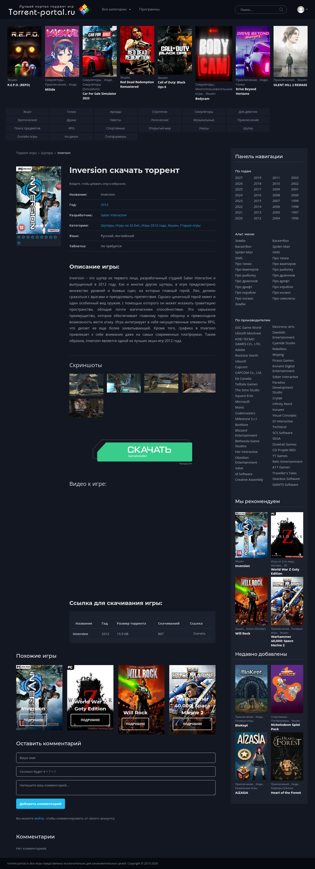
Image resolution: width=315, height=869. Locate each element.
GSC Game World (248, 327)
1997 (295, 212)
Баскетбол (243, 246)
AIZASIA (241, 793)
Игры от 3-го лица (282, 561)
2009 (276, 189)
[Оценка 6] (42, 237)
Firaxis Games (283, 360)
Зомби (240, 240)
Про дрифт (243, 287)
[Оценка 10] (19, 243)
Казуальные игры (246, 788)
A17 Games (281, 467)
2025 (239, 189)
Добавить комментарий (41, 803)
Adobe (240, 349)
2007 (276, 200)
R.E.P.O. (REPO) (18, 85)
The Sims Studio (247, 390)
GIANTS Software (285, 484)
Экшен (12, 80)
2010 (276, 183)
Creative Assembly (249, 479)
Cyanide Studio (283, 343)
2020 (239, 218)
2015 (257, 200)
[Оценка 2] (23, 237)
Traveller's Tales (284, 473)
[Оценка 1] (19, 237)
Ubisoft (240, 361)
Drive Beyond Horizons (246, 91)
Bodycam (202, 99)
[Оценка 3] (28, 237)
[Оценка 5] (37, 237)
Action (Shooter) (256, 629)
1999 (295, 200)
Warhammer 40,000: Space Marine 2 (193, 706)
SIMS (239, 258)
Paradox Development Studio (282, 387)
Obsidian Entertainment (246, 459)
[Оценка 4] (32, 237)
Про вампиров (247, 269)
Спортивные (279, 717)
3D (285, 565)
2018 (257, 183)
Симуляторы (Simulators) (92, 86)
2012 (104, 204)
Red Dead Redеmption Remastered (137, 84)
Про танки (243, 263)
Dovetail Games (284, 444)
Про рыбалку (245, 275)
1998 (295, 206)
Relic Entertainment (287, 461)
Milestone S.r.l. (246, 419)
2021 (239, 212)
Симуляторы (54, 80)
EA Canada (243, 378)
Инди (73, 84)
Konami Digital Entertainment (283, 368)
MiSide (50, 89)
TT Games (280, 456)
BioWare (241, 424)
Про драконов (246, 281)
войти (39, 818)
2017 (257, 189)
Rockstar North (246, 355)
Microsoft (242, 401)
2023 (239, 200)
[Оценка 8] (51, 237)
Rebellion (279, 349)
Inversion (33, 708)
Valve (239, 468)
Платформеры (280, 721)
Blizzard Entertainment (246, 432)
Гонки (240, 84)
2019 (257, 177)
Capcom (241, 367)
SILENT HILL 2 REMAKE (290, 85)
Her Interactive (246, 451)
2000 (295, 195)
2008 (276, 195)
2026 (239, 183)
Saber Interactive (114, 215)
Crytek (277, 398)
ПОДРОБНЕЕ (33, 720)
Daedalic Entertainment (283, 334)
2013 (257, 212)
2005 (276, 212)
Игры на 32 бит (127, 225)
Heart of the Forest (286, 793)
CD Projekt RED (284, 450)
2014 (257, 206)
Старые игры (190, 225)
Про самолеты (283, 298)
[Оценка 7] (46, 237)
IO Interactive (282, 421)
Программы (149, 9)
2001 (295, 189)
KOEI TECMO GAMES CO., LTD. (248, 341)
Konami (278, 409)
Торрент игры (26, 153)
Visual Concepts (284, 415)
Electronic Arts (283, 326)
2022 (239, 206)
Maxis (239, 407)
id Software (243, 474)
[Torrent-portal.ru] (49, 9)
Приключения (56, 84)
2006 (276, 206)
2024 (239, 195)
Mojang (278, 354)
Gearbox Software (286, 478)
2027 (239, 177)
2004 (276, 218)
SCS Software (282, 432)
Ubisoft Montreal (248, 333)
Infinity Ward (282, 403)
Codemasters (245, 413)
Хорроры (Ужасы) (282, 788)
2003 (295, 177)
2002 (295, 183)
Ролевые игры (244, 721)
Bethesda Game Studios (247, 443)
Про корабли (245, 292)
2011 (276, 177)
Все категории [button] (114, 9)
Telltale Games (246, 384)
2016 (257, 195)
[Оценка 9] (55, 237)
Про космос (244, 298)
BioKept (241, 725)
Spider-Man (244, 252)
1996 (295, 218)
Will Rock (135, 713)
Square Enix (244, 395)
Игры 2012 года (153, 225)
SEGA (276, 438)
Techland (279, 427)
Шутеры (47, 153)
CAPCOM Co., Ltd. (248, 372)
